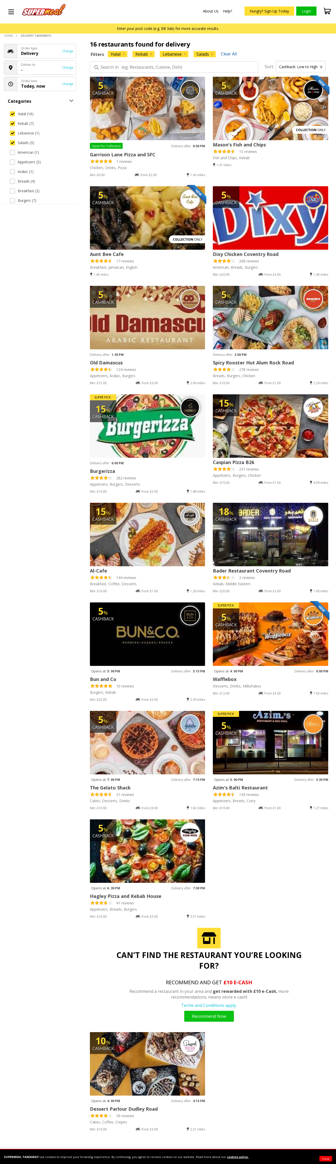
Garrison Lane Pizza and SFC (122, 154)
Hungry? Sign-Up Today (269, 11)
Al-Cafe (98, 571)
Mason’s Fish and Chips (239, 145)
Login (306, 11)
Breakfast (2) (24, 190)
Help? (227, 11)
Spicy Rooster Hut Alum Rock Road (253, 362)
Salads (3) (22, 142)
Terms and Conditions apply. (209, 1005)
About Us (211, 11)
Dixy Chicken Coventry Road (246, 254)
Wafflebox (224, 679)
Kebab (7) (22, 123)
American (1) (24, 152)
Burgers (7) (23, 200)
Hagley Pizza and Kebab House (125, 896)
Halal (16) (22, 113)
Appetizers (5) (25, 161)
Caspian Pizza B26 (233, 462)
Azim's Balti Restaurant (240, 787)
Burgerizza (102, 471)
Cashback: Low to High (300, 66)
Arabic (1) (22, 171)
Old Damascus (106, 362)
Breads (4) (22, 181)
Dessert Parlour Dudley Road (124, 1109)
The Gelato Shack (110, 787)
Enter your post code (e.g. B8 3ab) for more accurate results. (168, 28)
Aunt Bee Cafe (107, 254)
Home (8, 35)
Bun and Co (103, 679)
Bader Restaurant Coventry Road (252, 571)
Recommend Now (209, 1016)
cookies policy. (238, 1157)
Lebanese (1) (24, 133)
